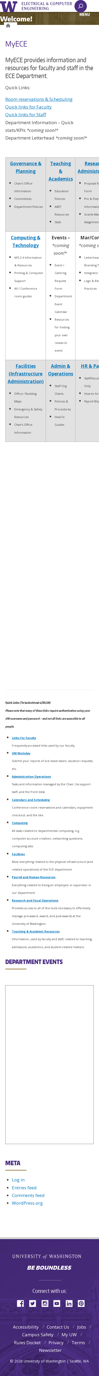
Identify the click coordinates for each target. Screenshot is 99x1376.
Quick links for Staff (25, 114)
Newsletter (50, 1350)
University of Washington (9, 6)
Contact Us (58, 1327)
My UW (69, 1335)
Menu (84, 14)
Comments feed (28, 1195)
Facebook (22, 1303)
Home (7, 25)
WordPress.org (27, 1203)
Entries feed (24, 1188)
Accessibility (26, 1327)
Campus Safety (38, 1335)
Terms (78, 1342)
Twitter (34, 1303)
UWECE (50, 6)
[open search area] (80, 6)
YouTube (58, 1303)
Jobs (81, 1327)
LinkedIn (71, 1303)
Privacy (56, 1342)
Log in (18, 1180)
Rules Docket (27, 1342)
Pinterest (83, 1303)
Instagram (46, 1303)
